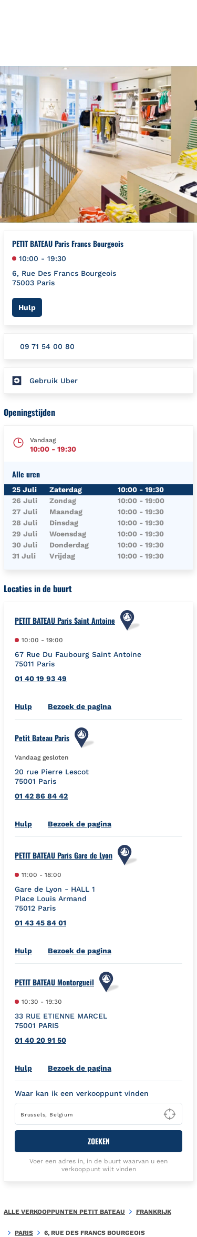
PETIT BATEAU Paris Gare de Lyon (63, 855)
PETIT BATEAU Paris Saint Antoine (65, 620)
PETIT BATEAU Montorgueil (54, 982)
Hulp (30, 307)
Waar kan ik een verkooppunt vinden (82, 1093)
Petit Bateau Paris (42, 738)
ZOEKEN (99, 1140)
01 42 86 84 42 (41, 796)
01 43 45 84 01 (40, 923)
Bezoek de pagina (79, 706)
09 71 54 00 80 (47, 346)
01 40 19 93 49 (41, 678)
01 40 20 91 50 (40, 1040)
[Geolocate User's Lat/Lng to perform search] (169, 1114)
